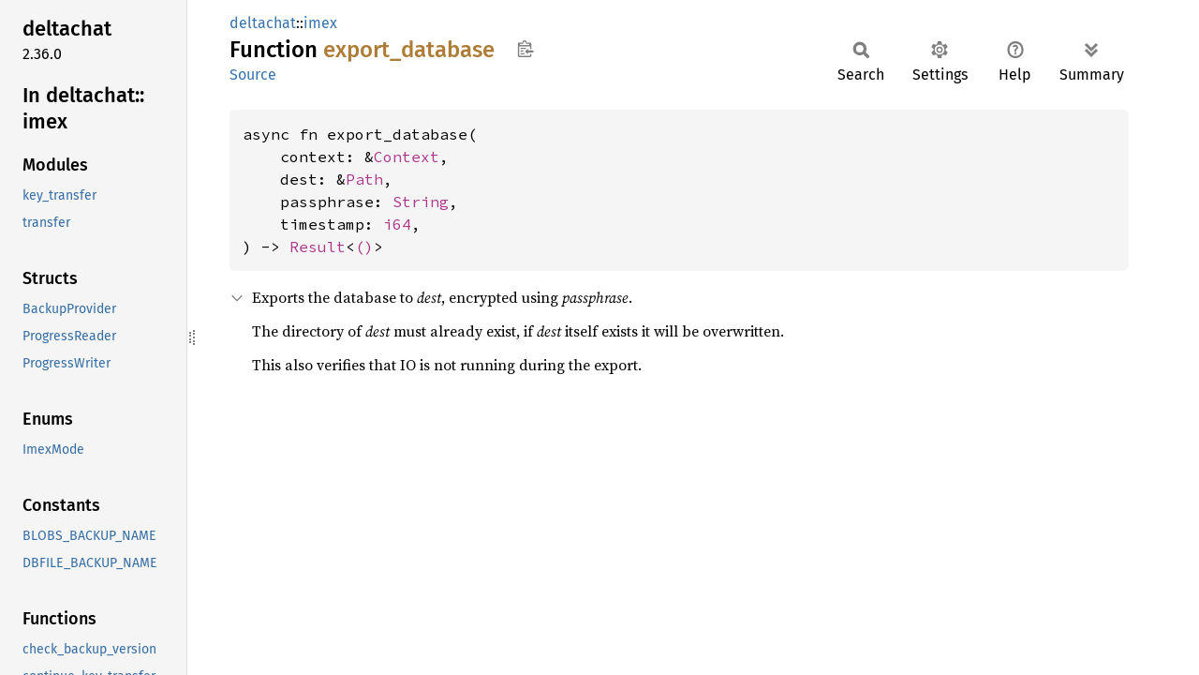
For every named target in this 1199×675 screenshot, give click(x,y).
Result (317, 246)
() (364, 246)
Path (364, 179)
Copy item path (525, 49)
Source (252, 74)
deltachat (262, 23)
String (420, 201)
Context (406, 156)
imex (320, 23)
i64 (397, 224)
